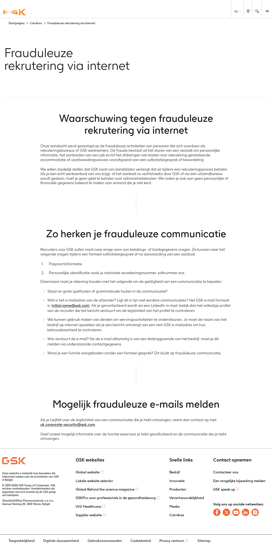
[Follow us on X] (226, 512)
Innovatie (177, 481)
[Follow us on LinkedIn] (245, 512)
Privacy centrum (171, 541)
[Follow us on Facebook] (217, 512)
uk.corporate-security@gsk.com (67, 424)
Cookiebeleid (140, 541)
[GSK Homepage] (14, 12)
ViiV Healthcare (88, 506)
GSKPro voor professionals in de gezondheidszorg (116, 498)
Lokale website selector (94, 481)
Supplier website (89, 515)
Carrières (176, 515)
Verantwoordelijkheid (186, 498)
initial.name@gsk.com (70, 305)
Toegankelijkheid (21, 541)
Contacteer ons (225, 472)
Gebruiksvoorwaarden (105, 541)
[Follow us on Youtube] (236, 512)
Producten (177, 489)
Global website (87, 472)
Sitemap (204, 541)
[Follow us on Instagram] (255, 512)
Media (174, 506)
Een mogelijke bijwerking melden (239, 481)
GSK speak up (224, 489)
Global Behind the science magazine (105, 489)
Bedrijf (174, 472)
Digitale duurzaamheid (61, 541)
